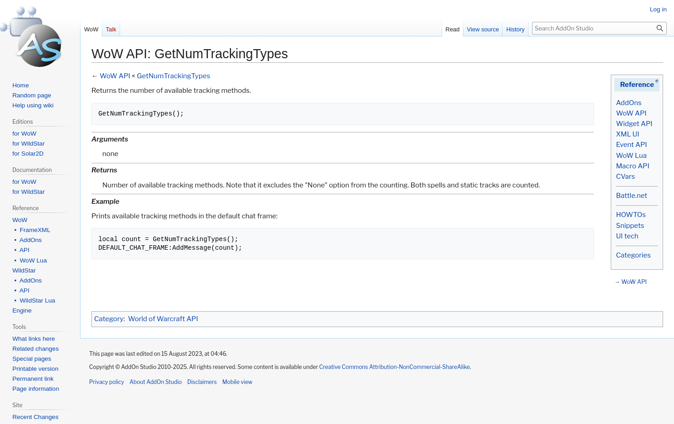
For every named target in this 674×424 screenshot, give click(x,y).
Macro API (632, 166)
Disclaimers (202, 382)
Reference (637, 85)
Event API (631, 145)
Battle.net (631, 196)
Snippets (630, 226)
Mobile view (237, 382)
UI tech (627, 236)
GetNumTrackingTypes (173, 76)
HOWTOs (630, 215)
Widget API (634, 124)
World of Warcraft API (163, 319)
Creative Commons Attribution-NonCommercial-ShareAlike (394, 366)
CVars (625, 176)
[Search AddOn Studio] (599, 28)
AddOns (628, 103)
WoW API (631, 113)
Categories (633, 255)
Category (108, 319)
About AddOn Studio (156, 382)
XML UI (627, 134)
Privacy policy (106, 382)
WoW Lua (631, 155)
